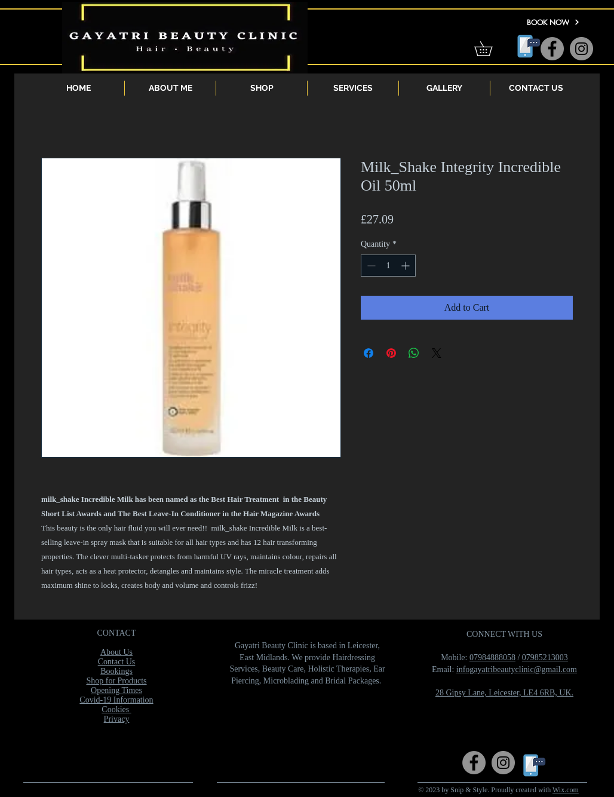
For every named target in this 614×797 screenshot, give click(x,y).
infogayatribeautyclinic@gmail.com (516, 669)
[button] (490, 48)
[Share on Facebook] (368, 353)
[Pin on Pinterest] (391, 353)
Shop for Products (116, 680)
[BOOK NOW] (553, 22)
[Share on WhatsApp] (414, 353)
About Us (116, 652)
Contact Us (117, 661)
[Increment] (406, 265)
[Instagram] (581, 48)
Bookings (116, 671)
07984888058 (492, 657)
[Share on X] (436, 353)
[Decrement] (370, 265)
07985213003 (545, 657)
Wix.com (565, 790)
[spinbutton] (388, 265)
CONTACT (116, 633)
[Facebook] (552, 48)
